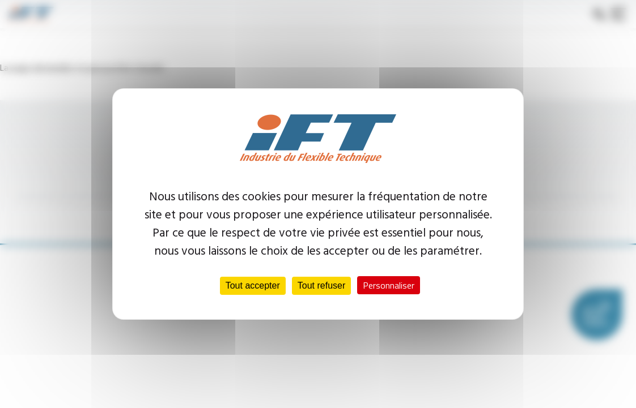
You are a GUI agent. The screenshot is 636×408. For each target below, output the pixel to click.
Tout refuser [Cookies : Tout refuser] (321, 285)
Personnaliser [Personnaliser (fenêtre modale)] (388, 285)
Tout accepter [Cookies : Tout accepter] (253, 285)
